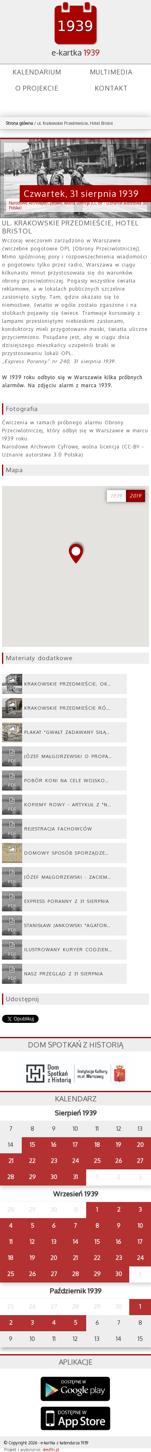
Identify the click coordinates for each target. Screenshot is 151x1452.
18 (97, 1144)
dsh (76, 1071)
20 (140, 1144)
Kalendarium (36, 72)
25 (97, 1161)
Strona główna (19, 123)
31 (75, 1177)
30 (53, 1177)
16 (53, 1144)
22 (32, 1161)
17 (75, 1144)
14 (75, 1241)
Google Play (75, 1389)
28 (10, 1177)
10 (140, 1225)
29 (32, 1177)
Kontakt (111, 88)
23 (54, 1161)
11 (10, 1241)
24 (75, 1161)
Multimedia (111, 72)
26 (118, 1161)
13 (54, 1241)
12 (32, 1241)
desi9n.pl (51, 1449)
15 (32, 1144)
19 (118, 1144)
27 (140, 1161)
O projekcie (36, 88)
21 (10, 1161)
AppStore (75, 1419)
